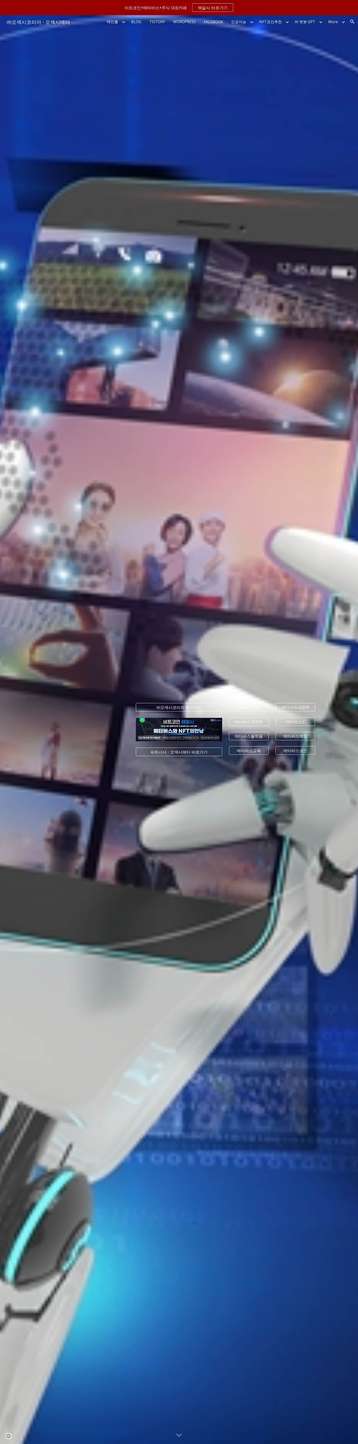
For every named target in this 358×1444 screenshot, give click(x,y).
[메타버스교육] (248, 750)
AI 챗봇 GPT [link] (305, 21)
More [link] (333, 21)
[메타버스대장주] (295, 707)
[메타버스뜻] (248, 707)
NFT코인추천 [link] (270, 21)
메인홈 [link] (112, 21)
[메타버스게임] (295, 736)
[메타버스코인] (295, 750)
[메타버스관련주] (248, 721)
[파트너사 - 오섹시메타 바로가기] (179, 752)
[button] (352, 21)
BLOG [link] (136, 21)
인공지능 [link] (238, 21)
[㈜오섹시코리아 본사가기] (179, 707)
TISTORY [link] (157, 21)
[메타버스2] (295, 721)
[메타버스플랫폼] (248, 736)
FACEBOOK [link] (213, 21)
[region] (179, 7)
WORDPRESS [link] (184, 21)
